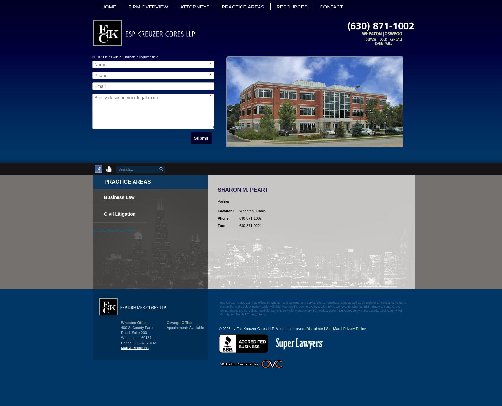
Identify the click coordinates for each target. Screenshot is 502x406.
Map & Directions (135, 348)
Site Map (333, 328)
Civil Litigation (123, 213)
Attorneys (196, 7)
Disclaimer (314, 328)
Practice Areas (244, 7)
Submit (201, 138)
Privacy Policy (354, 328)
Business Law (123, 197)
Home (108, 6)
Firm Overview (148, 6)
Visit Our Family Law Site (113, 230)
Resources (292, 6)
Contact (333, 7)
